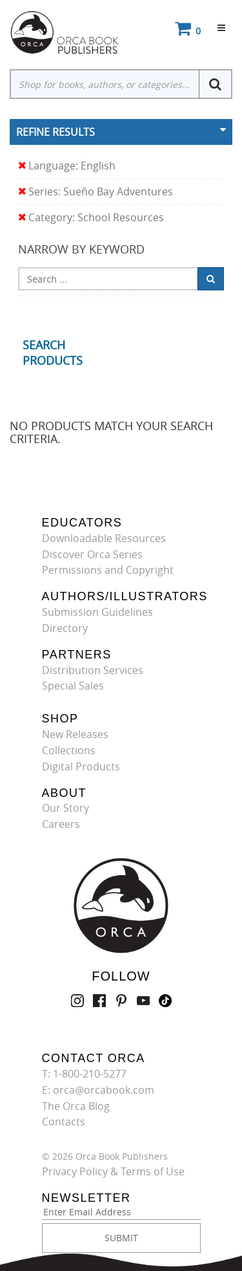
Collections (69, 750)
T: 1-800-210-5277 (84, 1074)
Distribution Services (92, 670)
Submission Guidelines (97, 612)
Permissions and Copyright (108, 570)
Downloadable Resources (104, 538)
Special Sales (73, 686)
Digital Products (81, 766)
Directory (65, 628)
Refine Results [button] (55, 132)
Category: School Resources (91, 217)
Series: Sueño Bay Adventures (95, 191)
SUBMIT (121, 1238)
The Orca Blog (76, 1106)
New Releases (75, 734)
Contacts (63, 1121)
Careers (61, 824)
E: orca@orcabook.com (98, 1090)
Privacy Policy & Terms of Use (113, 1171)
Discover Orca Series (92, 554)
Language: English (67, 165)
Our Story (65, 808)
